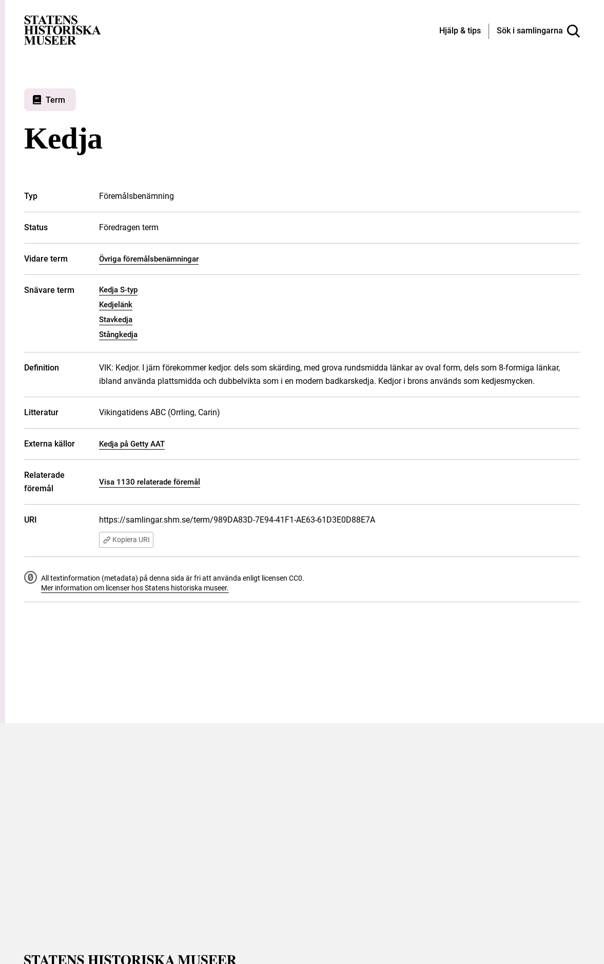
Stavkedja (115, 319)
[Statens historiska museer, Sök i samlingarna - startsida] (62, 29)
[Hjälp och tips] (460, 31)
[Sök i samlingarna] (538, 31)
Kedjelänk (115, 304)
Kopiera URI (127, 540)
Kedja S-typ (118, 289)
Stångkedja (118, 334)
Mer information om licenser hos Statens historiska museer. (135, 588)
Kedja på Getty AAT (132, 444)
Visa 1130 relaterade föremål (149, 482)
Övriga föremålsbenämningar (149, 259)
